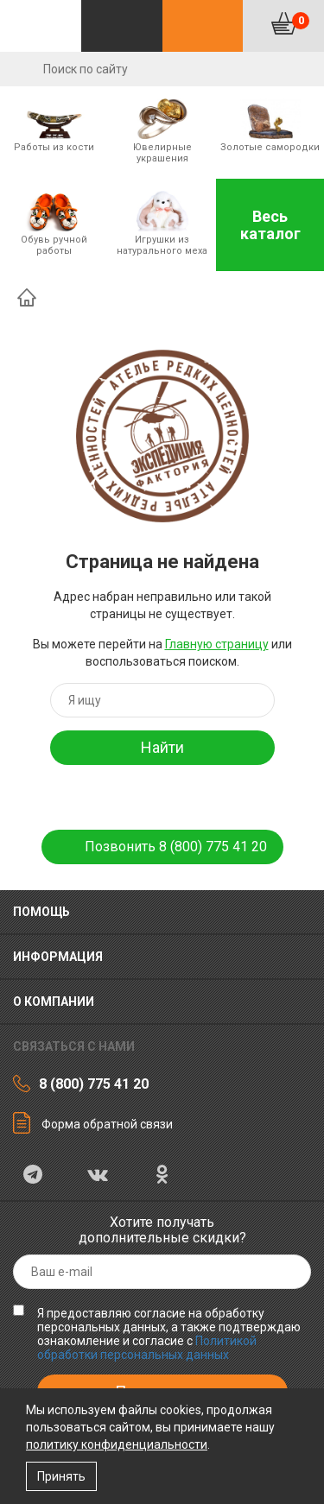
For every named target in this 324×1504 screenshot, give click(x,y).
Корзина (300, 20)
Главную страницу (217, 644)
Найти (162, 747)
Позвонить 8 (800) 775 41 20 (176, 846)
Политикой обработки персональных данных (147, 1348)
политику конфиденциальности (116, 1444)
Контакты (203, 26)
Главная (26, 297)
